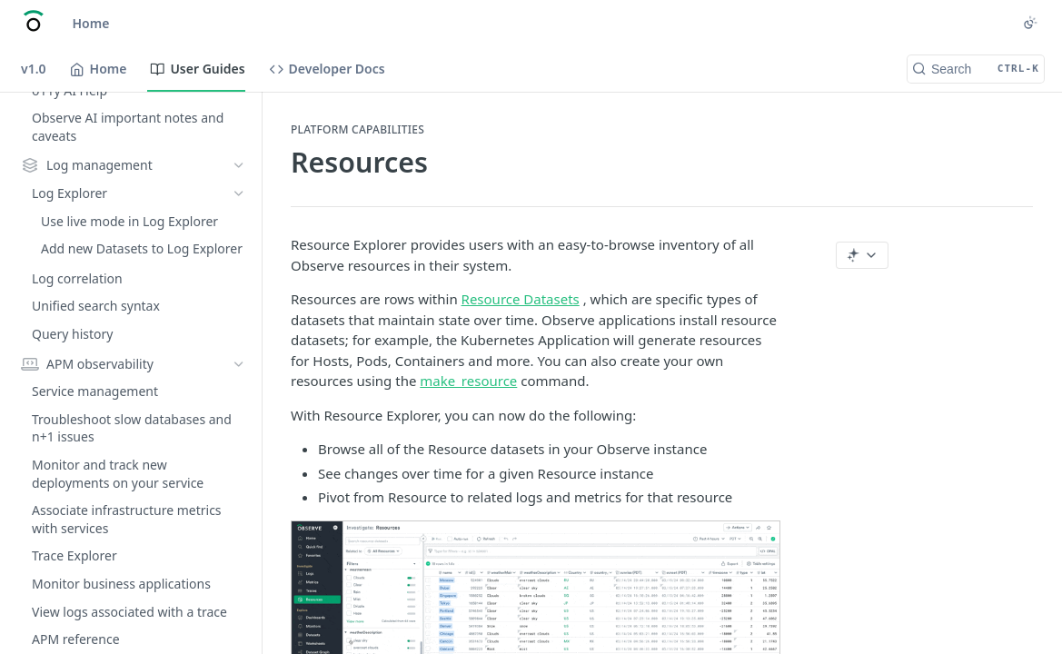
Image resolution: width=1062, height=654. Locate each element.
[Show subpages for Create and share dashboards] (239, 252)
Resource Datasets (521, 299)
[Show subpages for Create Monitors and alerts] (239, 280)
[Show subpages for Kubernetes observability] (239, 146)
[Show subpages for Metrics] (239, 173)
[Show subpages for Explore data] (239, 363)
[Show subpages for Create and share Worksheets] (239, 308)
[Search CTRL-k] (976, 69)
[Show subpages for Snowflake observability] (239, 118)
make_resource (468, 381)
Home (91, 23)
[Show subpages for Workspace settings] (239, 543)
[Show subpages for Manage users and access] (239, 571)
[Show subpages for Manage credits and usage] (239, 599)
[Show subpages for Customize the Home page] (239, 626)
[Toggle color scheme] (1030, 22)
